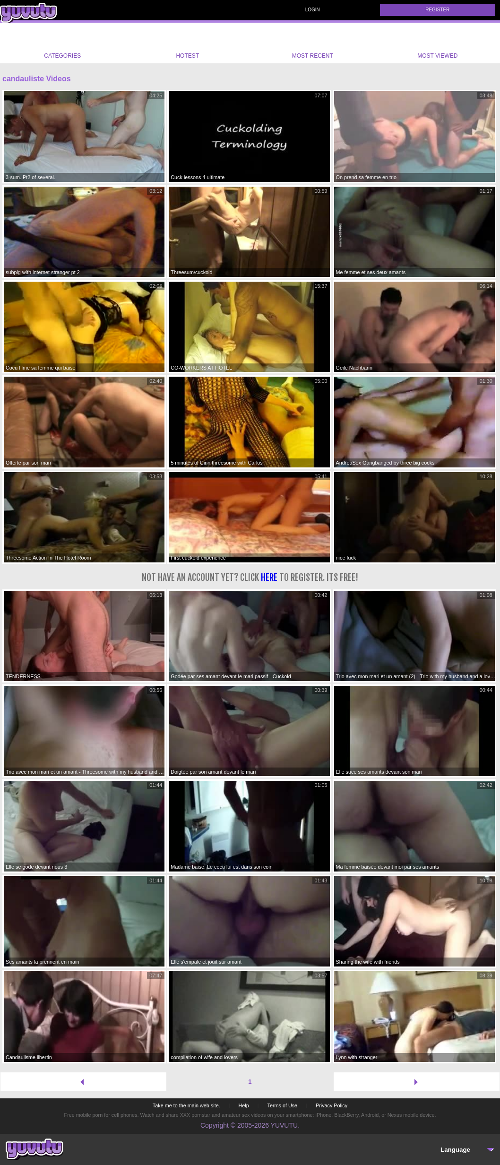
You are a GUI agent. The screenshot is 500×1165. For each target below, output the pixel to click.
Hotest (187, 43)
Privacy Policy (331, 1105)
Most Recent (312, 43)
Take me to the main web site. (186, 1105)
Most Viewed (437, 45)
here (269, 577)
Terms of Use (282, 1105)
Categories (62, 43)
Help (243, 1105)
